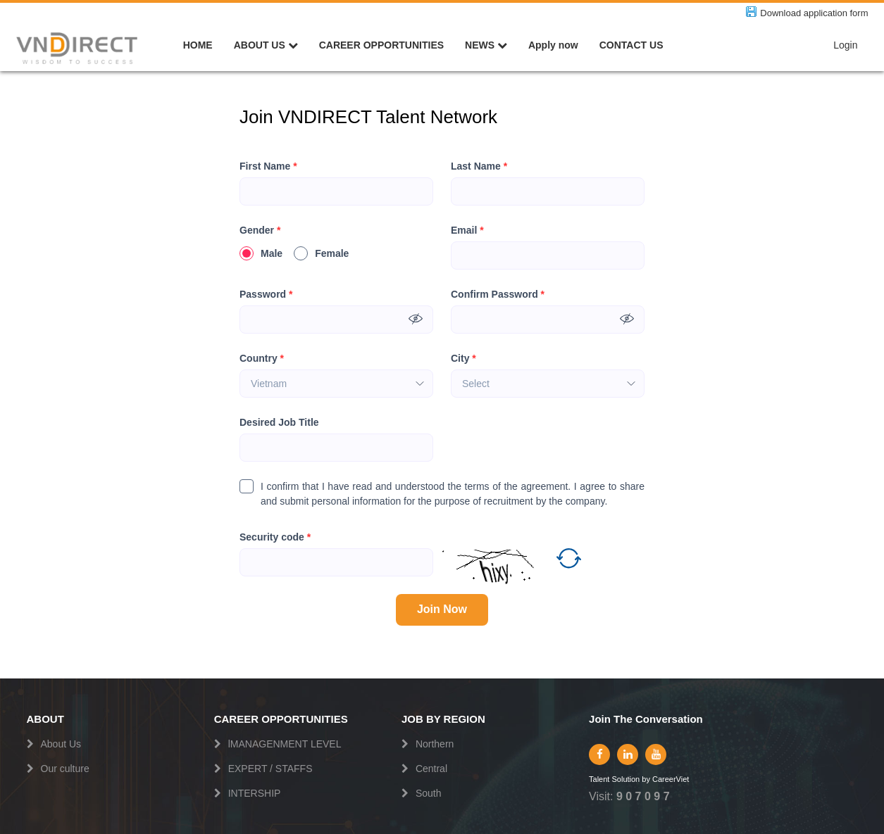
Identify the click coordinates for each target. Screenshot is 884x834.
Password (265, 294)
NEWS (486, 45)
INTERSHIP (254, 793)
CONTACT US (631, 45)
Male (260, 253)
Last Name (479, 166)
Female (321, 253)
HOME (198, 45)
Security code (275, 537)
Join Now (442, 609)
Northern (435, 744)
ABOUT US (266, 45)
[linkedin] (627, 754)
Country (261, 358)
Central (431, 768)
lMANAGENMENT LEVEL (285, 744)
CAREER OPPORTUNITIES (381, 45)
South (429, 793)
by (647, 779)
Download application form (814, 13)
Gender (259, 230)
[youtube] (655, 754)
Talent (600, 779)
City (463, 358)
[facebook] (599, 754)
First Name (268, 166)
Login (845, 45)
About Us (61, 744)
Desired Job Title (279, 422)
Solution (626, 779)
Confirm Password (497, 294)
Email (467, 230)
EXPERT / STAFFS (270, 768)
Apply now (553, 45)
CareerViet (670, 779)
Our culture (65, 768)
